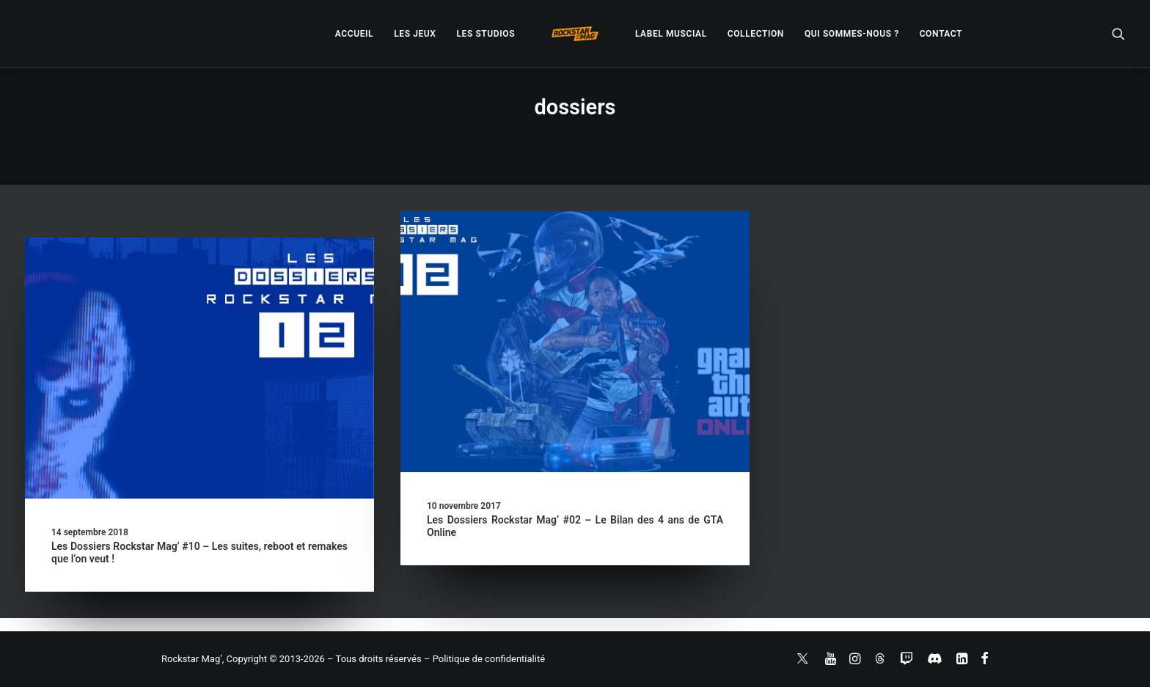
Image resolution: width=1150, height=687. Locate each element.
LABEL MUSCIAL (671, 34)
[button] (1118, 33)
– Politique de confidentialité (484, 658)
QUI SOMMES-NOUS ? (852, 34)
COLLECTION (756, 34)
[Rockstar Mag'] (575, 33)
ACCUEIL (354, 34)
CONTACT (941, 34)
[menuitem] (354, 33)
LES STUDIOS (485, 34)
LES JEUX (415, 34)
